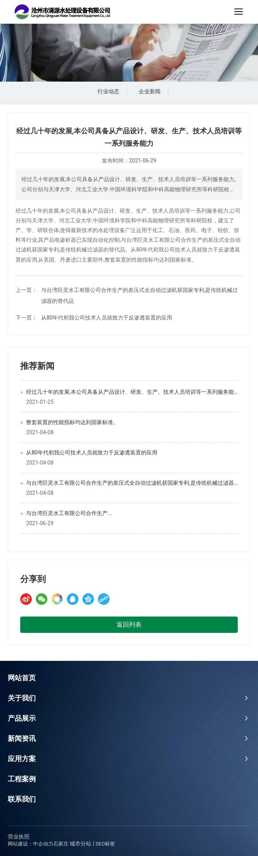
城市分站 (80, 843)
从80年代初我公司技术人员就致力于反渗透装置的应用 (107, 317)
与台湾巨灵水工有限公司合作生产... (69, 513)
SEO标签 (105, 844)
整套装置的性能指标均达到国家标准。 (72, 422)
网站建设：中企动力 (30, 844)
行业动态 (108, 91)
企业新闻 (149, 91)
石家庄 (60, 844)
